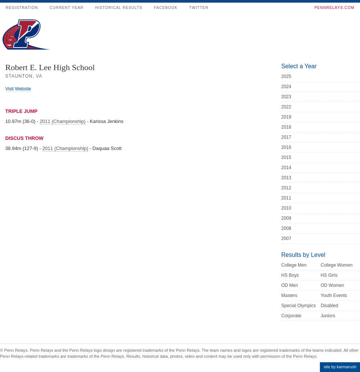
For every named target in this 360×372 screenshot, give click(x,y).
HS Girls (329, 275)
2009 (286, 218)
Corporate (291, 315)
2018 (286, 127)
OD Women (332, 285)
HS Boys (290, 275)
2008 (286, 228)
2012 (286, 187)
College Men (293, 265)
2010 (286, 208)
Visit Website (18, 89)
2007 (286, 238)
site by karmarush (340, 366)
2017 (286, 137)
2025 (286, 76)
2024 (286, 86)
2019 (286, 117)
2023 (286, 96)
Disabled (329, 305)
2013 (286, 177)
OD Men (289, 285)
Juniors (328, 315)
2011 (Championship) (63, 121)
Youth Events (334, 295)
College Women (336, 265)
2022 (286, 107)
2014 (286, 167)
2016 (286, 147)
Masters (289, 295)
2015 (286, 157)
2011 (286, 198)
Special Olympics (298, 305)
